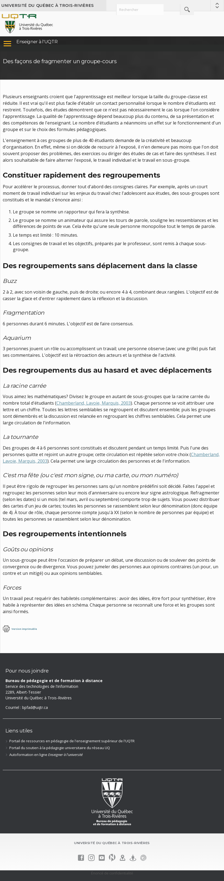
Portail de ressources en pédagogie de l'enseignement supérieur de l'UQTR (72, 740)
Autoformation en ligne (46, 754)
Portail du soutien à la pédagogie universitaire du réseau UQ (59, 747)
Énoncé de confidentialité (112, 873)
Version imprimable (24, 629)
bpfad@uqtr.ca (35, 707)
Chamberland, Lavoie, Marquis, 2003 (93, 403)
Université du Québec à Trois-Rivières (47, 5)
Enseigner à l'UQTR (36, 41)
